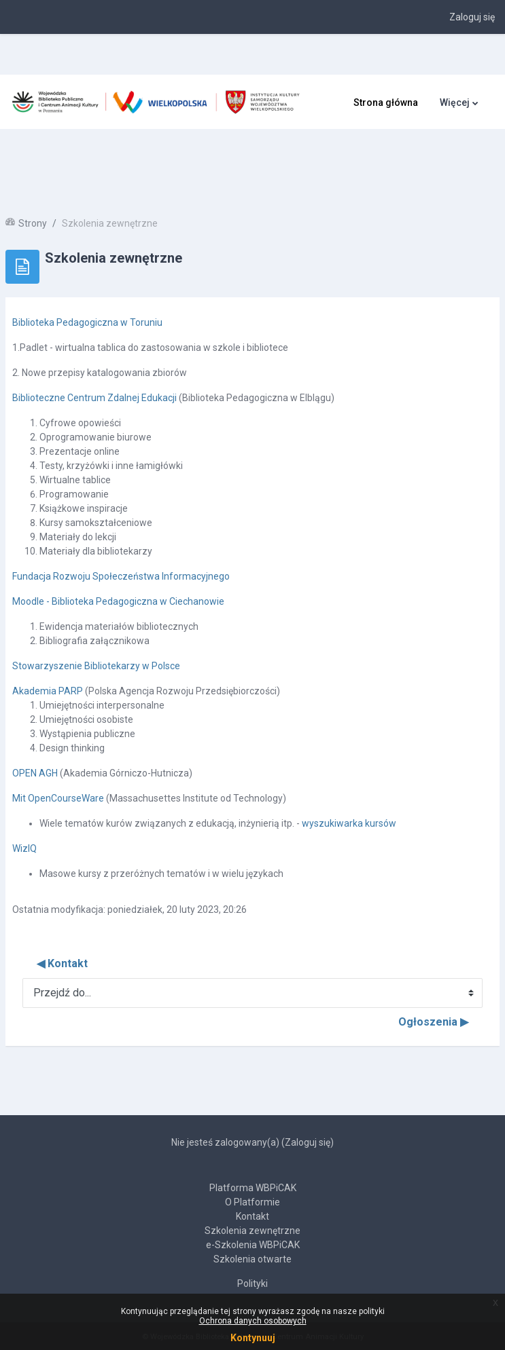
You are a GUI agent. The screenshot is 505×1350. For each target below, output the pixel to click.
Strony (32, 223)
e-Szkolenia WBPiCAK (253, 1244)
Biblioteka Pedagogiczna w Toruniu (87, 322)
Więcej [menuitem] (455, 102)
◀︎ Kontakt (62, 963)
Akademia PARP (47, 691)
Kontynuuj (252, 1337)
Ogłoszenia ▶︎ (433, 1021)
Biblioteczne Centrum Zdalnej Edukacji (94, 397)
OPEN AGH (36, 773)
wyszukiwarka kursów (349, 823)
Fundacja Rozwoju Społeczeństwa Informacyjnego (121, 576)
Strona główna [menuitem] (385, 102)
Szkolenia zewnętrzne (252, 1230)
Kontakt (252, 1216)
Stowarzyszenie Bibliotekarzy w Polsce (96, 665)
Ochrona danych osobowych (253, 1321)
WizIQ (24, 848)
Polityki (252, 1283)
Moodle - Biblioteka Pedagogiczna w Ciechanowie (118, 601)
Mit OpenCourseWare (58, 798)
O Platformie (252, 1202)
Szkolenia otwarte (252, 1259)
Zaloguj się (472, 17)
